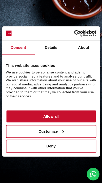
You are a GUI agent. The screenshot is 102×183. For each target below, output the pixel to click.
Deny (51, 146)
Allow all (51, 116)
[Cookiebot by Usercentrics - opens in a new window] (74, 33)
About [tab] (83, 47)
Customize (51, 131)
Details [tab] (51, 47)
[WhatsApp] (93, 174)
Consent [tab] (18, 47)
